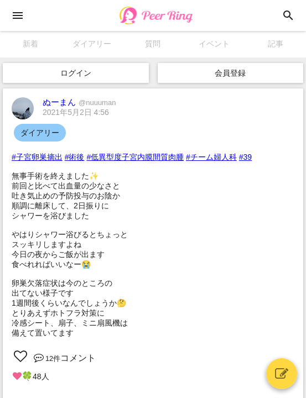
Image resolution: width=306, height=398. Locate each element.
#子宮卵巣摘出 (37, 157)
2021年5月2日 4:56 (76, 112)
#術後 (75, 157)
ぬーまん (79, 102)
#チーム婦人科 (211, 157)
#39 (245, 157)
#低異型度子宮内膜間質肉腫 (135, 157)
